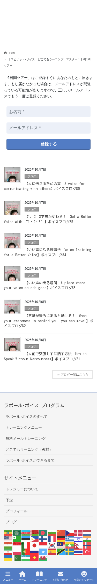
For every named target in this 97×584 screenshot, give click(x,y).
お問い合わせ (60, 576)
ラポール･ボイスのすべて (26, 416)
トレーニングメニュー (24, 427)
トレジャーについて (22, 489)
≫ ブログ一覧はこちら (72, 374)
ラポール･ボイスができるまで (30, 460)
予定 (9, 500)
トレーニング (39, 576)
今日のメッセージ (84, 576)
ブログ (31, 176)
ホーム (22, 576)
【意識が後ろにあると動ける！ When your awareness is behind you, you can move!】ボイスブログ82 (48, 321)
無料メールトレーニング (26, 438)
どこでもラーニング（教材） (29, 449)
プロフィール (16, 511)
